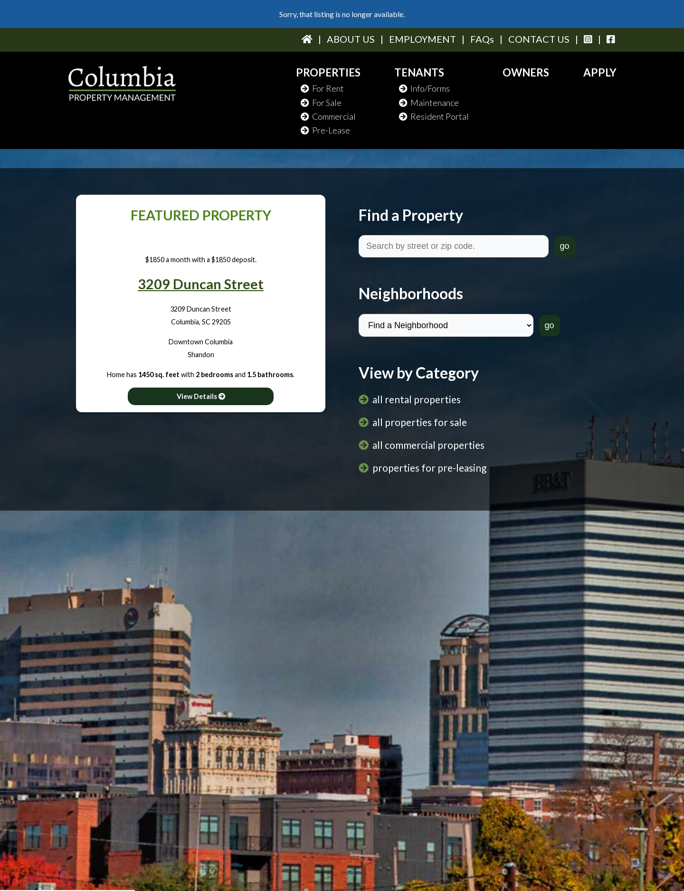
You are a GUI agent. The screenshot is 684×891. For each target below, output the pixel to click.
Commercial (328, 116)
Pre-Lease (325, 130)
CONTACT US (539, 39)
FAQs (482, 39)
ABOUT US (351, 39)
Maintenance (429, 102)
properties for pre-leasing (429, 468)
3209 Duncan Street (201, 284)
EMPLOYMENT (422, 39)
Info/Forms (424, 88)
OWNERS (526, 72)
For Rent (322, 88)
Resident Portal (434, 116)
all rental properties (416, 399)
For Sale (321, 102)
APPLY (600, 72)
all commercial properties (428, 445)
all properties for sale (419, 422)
